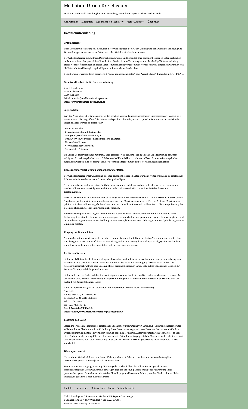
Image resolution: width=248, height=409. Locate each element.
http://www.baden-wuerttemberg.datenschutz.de (98, 311)
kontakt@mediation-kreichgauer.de (89, 98)
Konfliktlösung (94, 404)
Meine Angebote (136, 21)
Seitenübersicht (125, 388)
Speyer (135, 13)
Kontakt (68, 388)
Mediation (87, 21)
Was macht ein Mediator (109, 21)
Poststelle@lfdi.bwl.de (82, 308)
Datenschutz (98, 388)
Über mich (153, 21)
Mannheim (124, 13)
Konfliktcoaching (80, 404)
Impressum (81, 388)
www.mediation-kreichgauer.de (89, 102)
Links (111, 388)
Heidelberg (112, 13)
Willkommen (71, 21)
